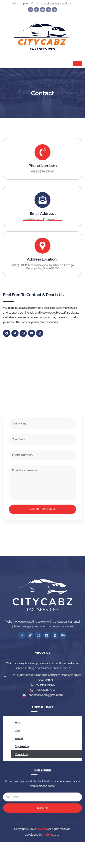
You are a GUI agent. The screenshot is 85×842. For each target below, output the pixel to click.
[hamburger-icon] (77, 63)
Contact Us (21, 754)
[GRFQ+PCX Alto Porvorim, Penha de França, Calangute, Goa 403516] (42, 372)
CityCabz (41, 829)
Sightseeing (22, 746)
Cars (17, 730)
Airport (19, 738)
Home (18, 722)
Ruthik (46, 834)
